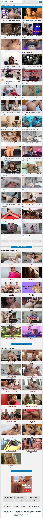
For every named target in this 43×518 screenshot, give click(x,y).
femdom (25, 37)
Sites (16, 506)
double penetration (11, 332)
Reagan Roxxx (11, 370)
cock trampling (5, 83)
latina (11, 318)
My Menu (40, 1)
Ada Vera (32, 370)
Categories (7, 506)
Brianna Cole (11, 415)
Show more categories (21, 344)
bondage (4, 237)
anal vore (20, 501)
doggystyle (4, 206)
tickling (4, 144)
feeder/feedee (26, 221)
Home (6, 1)
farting (3, 22)
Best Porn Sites (34, 506)
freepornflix (20, 515)
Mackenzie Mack (32, 444)
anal (18, 52)
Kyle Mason (13, 99)
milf (19, 99)
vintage (11, 273)
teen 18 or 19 (26, 22)
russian (32, 303)
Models (23, 506)
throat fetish (34, 497)
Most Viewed (34, 6)
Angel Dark (5, 52)
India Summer (6, 99)
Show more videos (21, 246)
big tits (32, 288)
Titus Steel (11, 459)
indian (11, 258)
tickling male (25, 83)
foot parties (4, 191)
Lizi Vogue (32, 430)
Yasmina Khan (11, 356)
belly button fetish (27, 99)
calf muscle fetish (27, 237)
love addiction (33, 501)
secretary (25, 68)
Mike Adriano (12, 52)
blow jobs (4, 175)
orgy (11, 288)
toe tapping (4, 114)
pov (23, 206)
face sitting (4, 221)
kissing (24, 144)
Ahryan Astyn (11, 400)
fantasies (8, 501)
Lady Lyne (32, 415)
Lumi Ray (11, 430)
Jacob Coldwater (11, 385)
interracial (32, 273)
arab (32, 258)
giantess (4, 37)
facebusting (9, 497)
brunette (11, 303)
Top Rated (20, 6)
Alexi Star (32, 385)
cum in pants (21, 497)
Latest (7, 6)
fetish (32, 318)
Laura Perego (11, 444)
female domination (6, 68)
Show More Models (21, 471)
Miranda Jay (32, 356)
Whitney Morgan (32, 400)
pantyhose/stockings (6, 160)
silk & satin (25, 160)
